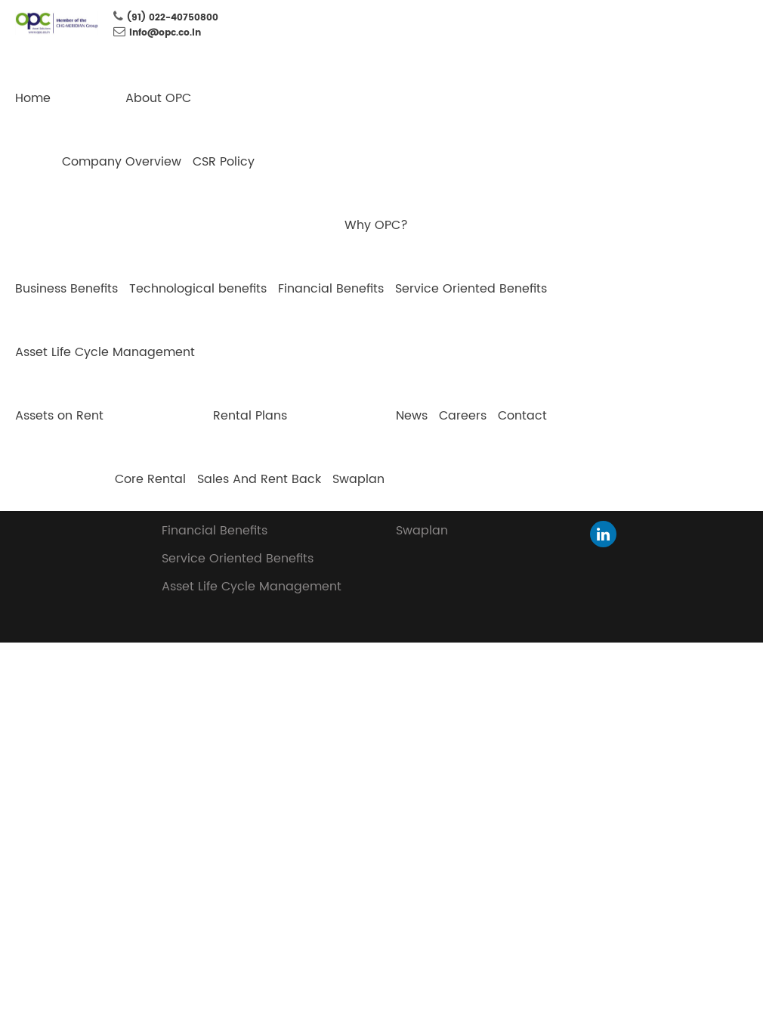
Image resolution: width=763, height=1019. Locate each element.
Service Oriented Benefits (471, 289)
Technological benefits (198, 289)
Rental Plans (250, 416)
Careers (463, 416)
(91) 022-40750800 (172, 18)
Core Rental (150, 479)
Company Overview (121, 162)
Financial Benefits (331, 289)
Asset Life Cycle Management (105, 352)
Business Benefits (66, 289)
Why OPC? (376, 225)
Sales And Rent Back (259, 479)
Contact (522, 416)
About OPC (158, 98)
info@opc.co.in (165, 33)
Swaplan (358, 479)
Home (33, 98)
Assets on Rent (59, 416)
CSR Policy (224, 162)
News (412, 416)
